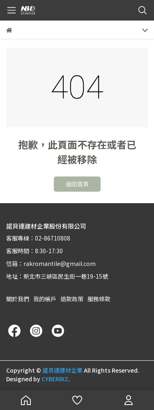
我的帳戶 (44, 299)
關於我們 (17, 299)
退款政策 (71, 299)
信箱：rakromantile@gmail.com (51, 263)
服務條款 (98, 299)
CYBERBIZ (54, 379)
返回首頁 (77, 184)
